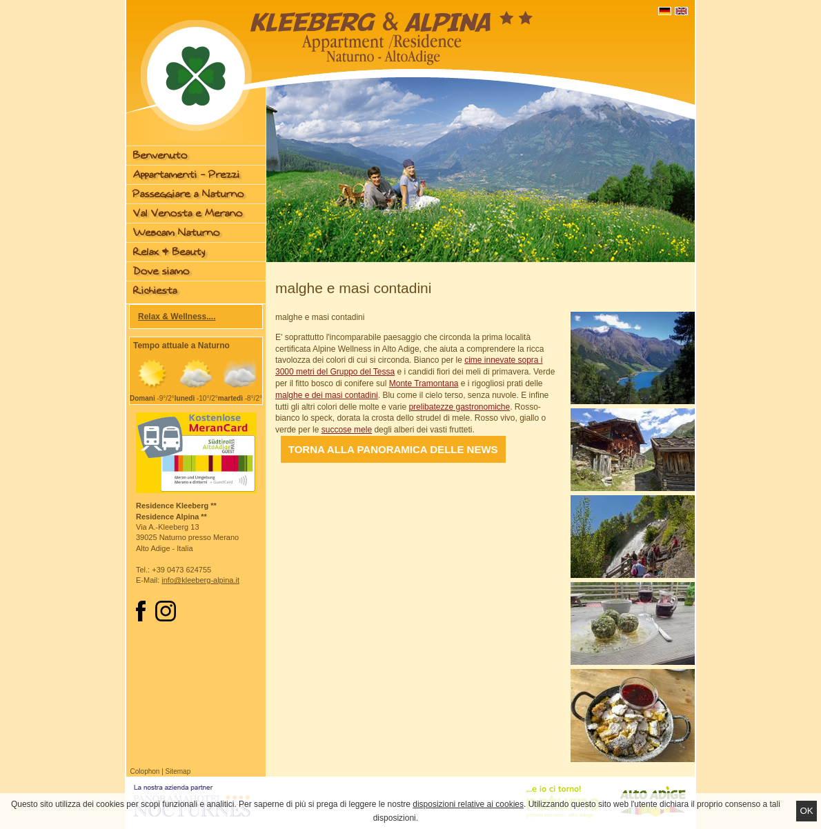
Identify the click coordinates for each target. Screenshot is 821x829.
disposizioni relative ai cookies (468, 804)
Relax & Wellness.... (177, 316)
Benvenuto (160, 155)
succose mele (347, 430)
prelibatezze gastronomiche (459, 407)
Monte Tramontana (424, 383)
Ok (806, 811)
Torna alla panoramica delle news (393, 449)
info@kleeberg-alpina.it (200, 580)
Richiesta (155, 291)
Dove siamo (161, 271)
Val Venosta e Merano (188, 213)
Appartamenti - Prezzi (186, 175)
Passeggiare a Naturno (188, 194)
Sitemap (178, 771)
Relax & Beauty (169, 252)
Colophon (145, 771)
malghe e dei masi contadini (326, 395)
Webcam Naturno (176, 233)
